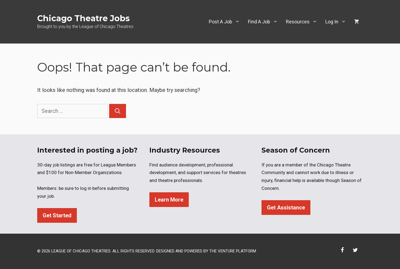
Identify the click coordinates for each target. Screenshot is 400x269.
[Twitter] (355, 250)
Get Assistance (286, 207)
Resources (303, 22)
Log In (337, 22)
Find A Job (265, 22)
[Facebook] (342, 250)
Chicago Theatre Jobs (83, 18)
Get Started (57, 215)
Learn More (169, 199)
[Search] (117, 111)
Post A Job (226, 22)
